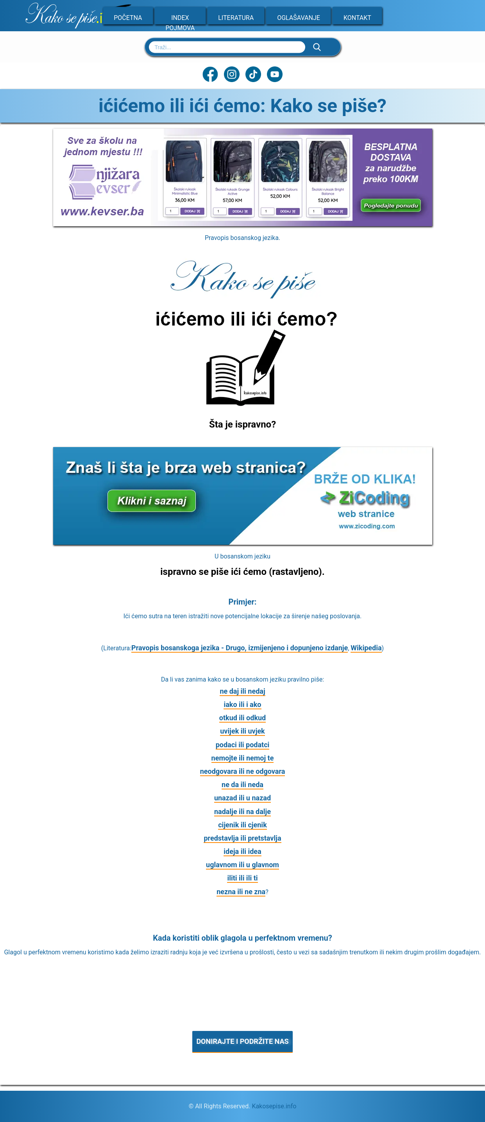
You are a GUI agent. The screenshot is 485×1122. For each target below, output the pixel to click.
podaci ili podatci (243, 745)
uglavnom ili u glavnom (242, 865)
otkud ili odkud (242, 718)
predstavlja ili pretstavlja (242, 838)
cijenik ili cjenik (242, 825)
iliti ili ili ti (242, 878)
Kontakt (357, 17)
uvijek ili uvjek (242, 731)
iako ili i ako (242, 704)
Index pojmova (180, 23)
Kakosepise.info (274, 1106)
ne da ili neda (242, 784)
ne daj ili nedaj (242, 691)
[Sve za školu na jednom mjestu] (242, 224)
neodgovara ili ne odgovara (242, 771)
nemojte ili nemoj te (242, 758)
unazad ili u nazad (242, 798)
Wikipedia (366, 648)
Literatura (236, 17)
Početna (128, 17)
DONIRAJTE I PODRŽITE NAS (242, 1041)
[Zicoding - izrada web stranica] (242, 542)
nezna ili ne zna (241, 892)
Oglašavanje (298, 17)
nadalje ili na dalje (242, 811)
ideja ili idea (242, 851)
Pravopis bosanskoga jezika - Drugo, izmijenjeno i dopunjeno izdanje (239, 648)
